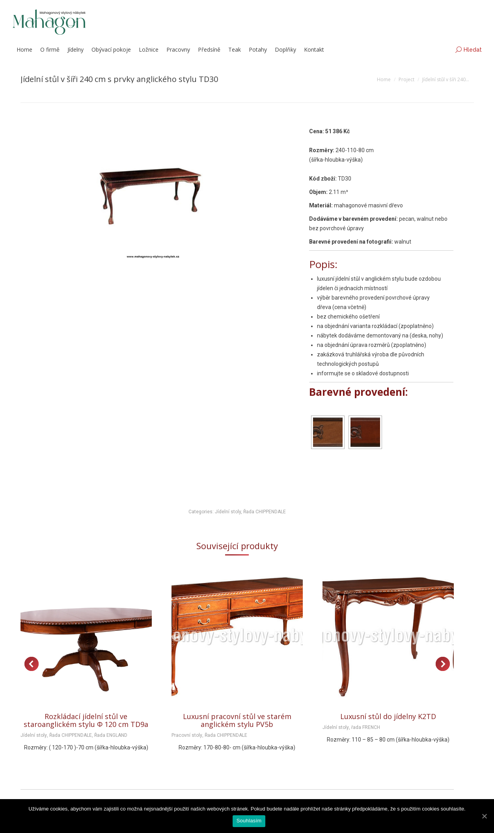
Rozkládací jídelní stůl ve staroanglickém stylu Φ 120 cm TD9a (86, 720)
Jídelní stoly (228, 511)
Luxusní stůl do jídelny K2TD (388, 716)
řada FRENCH (365, 727)
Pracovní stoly (187, 735)
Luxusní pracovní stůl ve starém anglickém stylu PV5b (237, 720)
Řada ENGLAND (110, 735)
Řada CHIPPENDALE (264, 511)
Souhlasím (249, 821)
